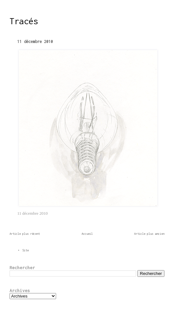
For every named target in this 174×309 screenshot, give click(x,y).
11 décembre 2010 (35, 41)
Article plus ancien (149, 233)
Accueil (87, 233)
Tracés (24, 21)
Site (25, 250)
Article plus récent (25, 233)
